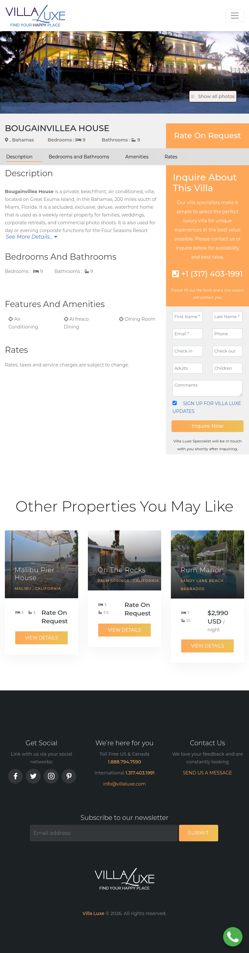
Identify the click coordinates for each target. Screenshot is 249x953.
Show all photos (213, 96)
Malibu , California (38, 588)
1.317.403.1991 (140, 773)
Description (19, 157)
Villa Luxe (93, 913)
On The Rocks (122, 570)
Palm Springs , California (128, 580)
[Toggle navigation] (235, 15)
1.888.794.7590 (124, 762)
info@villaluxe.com (124, 784)
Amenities (136, 157)
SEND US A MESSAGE (207, 773)
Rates (171, 157)
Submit (198, 833)
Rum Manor (201, 570)
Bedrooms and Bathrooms (79, 157)
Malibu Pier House (35, 574)
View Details (41, 638)
